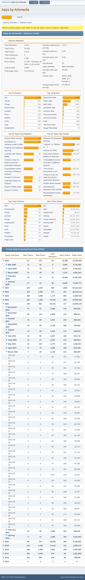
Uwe (6, 125)
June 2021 (12, 340)
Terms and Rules (70, 577)
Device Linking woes (13, 187)
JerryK (7, 101)
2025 (7, 288)
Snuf (6, 226)
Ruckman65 (9, 108)
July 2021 (12, 336)
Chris (7, 121)
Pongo (7, 104)
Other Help (47, 101)
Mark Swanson (68, 67)
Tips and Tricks (49, 125)
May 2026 (12, 265)
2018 (7, 550)
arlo (6, 97)
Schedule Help (49, 108)
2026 (7, 261)
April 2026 (12, 269)
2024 (7, 292)
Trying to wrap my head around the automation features (13, 162)
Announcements (50, 114)
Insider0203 (9, 128)
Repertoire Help (49, 97)
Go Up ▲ (80, 577)
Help (62, 577)
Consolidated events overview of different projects (13, 171)
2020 (7, 542)
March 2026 (13, 273)
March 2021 (13, 352)
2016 (7, 558)
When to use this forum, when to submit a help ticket (47, 28)
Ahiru (7, 114)
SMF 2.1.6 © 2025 (7, 577)
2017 (7, 554)
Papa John (9, 240)
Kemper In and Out (12, 177)
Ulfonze (46, 216)
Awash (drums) (49, 219)
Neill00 (7, 118)
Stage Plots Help (50, 128)
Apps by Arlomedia (15, 9)
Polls (45, 121)
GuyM (45, 236)
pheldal (7, 111)
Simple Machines (20, 577)
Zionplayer (9, 236)
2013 (7, 561)
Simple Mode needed (13, 138)
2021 (7, 304)
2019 (7, 546)
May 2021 (12, 344)
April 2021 (12, 348)
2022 (7, 300)
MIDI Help (47, 104)
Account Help (48, 111)
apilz (45, 209)
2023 (7, 296)
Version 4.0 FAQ (11, 190)
